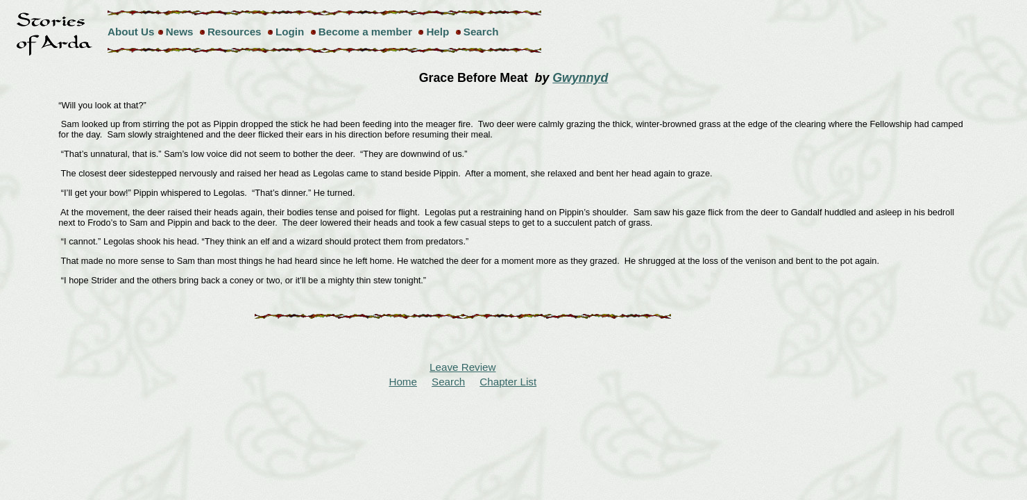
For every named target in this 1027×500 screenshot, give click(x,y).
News (180, 32)
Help (437, 32)
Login (289, 32)
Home (403, 382)
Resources (234, 32)
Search (481, 32)
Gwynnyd (580, 78)
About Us (131, 32)
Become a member (365, 32)
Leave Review (462, 367)
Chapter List (507, 382)
